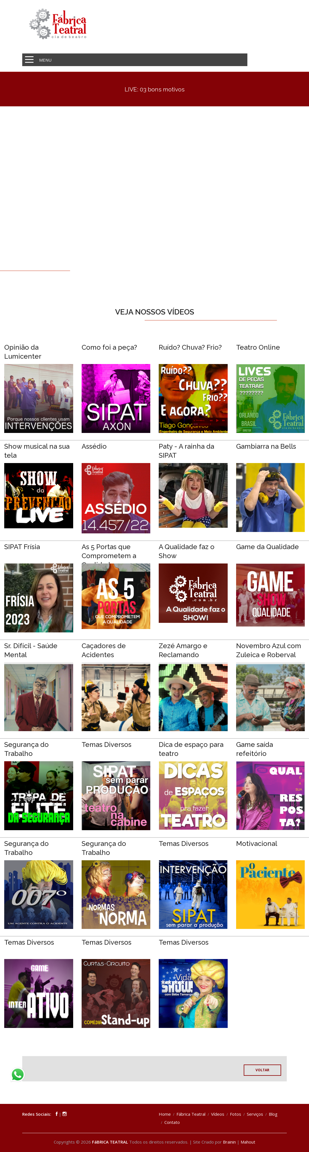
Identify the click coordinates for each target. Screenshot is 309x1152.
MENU (45, 60)
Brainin (229, 1142)
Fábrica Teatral (190, 1114)
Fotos (235, 1114)
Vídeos (217, 1114)
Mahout (248, 1142)
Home (165, 1114)
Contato (172, 1122)
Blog (273, 1114)
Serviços (255, 1114)
